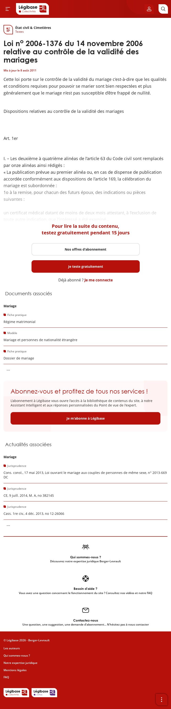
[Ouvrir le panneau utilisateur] (149, 9)
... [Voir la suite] (8, 369)
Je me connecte (98, 280)
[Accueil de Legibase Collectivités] (32, 9)
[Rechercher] (163, 9)
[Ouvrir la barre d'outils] (161, 699)
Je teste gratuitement (85, 266)
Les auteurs (12, 648)
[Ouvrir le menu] (7, 9)
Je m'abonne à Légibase (86, 418)
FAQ (6, 677)
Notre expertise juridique (20, 663)
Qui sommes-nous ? (17, 656)
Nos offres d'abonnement (85, 249)
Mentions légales (15, 670)
